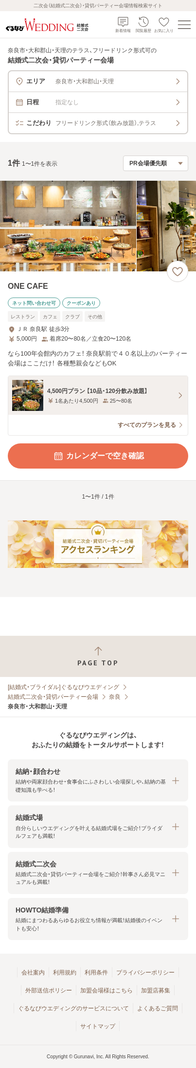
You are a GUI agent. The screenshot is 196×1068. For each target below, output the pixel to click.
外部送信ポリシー (48, 990)
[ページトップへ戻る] (98, 656)
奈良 (115, 696)
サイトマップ (97, 1026)
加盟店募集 (155, 990)
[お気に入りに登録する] (177, 271)
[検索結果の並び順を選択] (155, 163)
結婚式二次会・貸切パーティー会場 (53, 696)
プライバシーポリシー (145, 972)
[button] (98, 780)
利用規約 (64, 972)
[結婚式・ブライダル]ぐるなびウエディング (63, 687)
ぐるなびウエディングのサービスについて (73, 1008)
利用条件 (96, 972)
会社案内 (33, 972)
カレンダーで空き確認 (98, 456)
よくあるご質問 (157, 1008)
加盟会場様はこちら (106, 990)
